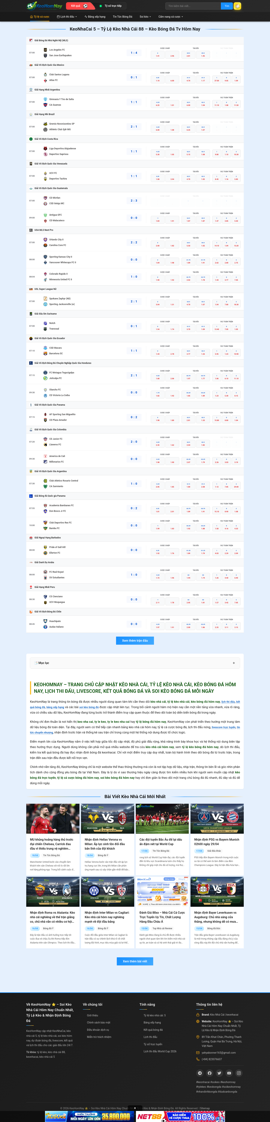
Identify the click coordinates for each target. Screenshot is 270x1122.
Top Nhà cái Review (162, 928)
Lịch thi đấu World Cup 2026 (160, 1051)
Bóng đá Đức (213, 928)
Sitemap (205, 1108)
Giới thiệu (92, 1015)
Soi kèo (145, 16)
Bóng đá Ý (103, 855)
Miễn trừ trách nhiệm (99, 1036)
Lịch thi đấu (67, 16)
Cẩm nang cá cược (170, 16)
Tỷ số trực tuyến (153, 1044)
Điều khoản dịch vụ (98, 1029)
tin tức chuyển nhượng (45, 732)
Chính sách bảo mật (98, 1022)
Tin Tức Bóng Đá (122, 16)
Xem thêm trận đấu (135, 640)
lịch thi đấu (227, 701)
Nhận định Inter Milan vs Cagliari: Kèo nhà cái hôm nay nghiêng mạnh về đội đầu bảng (107, 917)
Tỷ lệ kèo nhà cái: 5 (155, 1015)
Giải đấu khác (214, 851)
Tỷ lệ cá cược (39, 16)
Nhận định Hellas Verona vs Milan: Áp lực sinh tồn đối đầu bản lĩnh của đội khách (105, 844)
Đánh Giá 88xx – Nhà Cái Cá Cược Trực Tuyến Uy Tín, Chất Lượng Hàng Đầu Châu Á (162, 917)
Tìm (223, 5)
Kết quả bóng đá (153, 1029)
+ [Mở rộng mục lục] (234, 663)
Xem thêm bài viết (135, 961)
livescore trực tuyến (226, 727)
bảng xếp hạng (58, 707)
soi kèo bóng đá (94, 707)
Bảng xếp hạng (94, 16)
